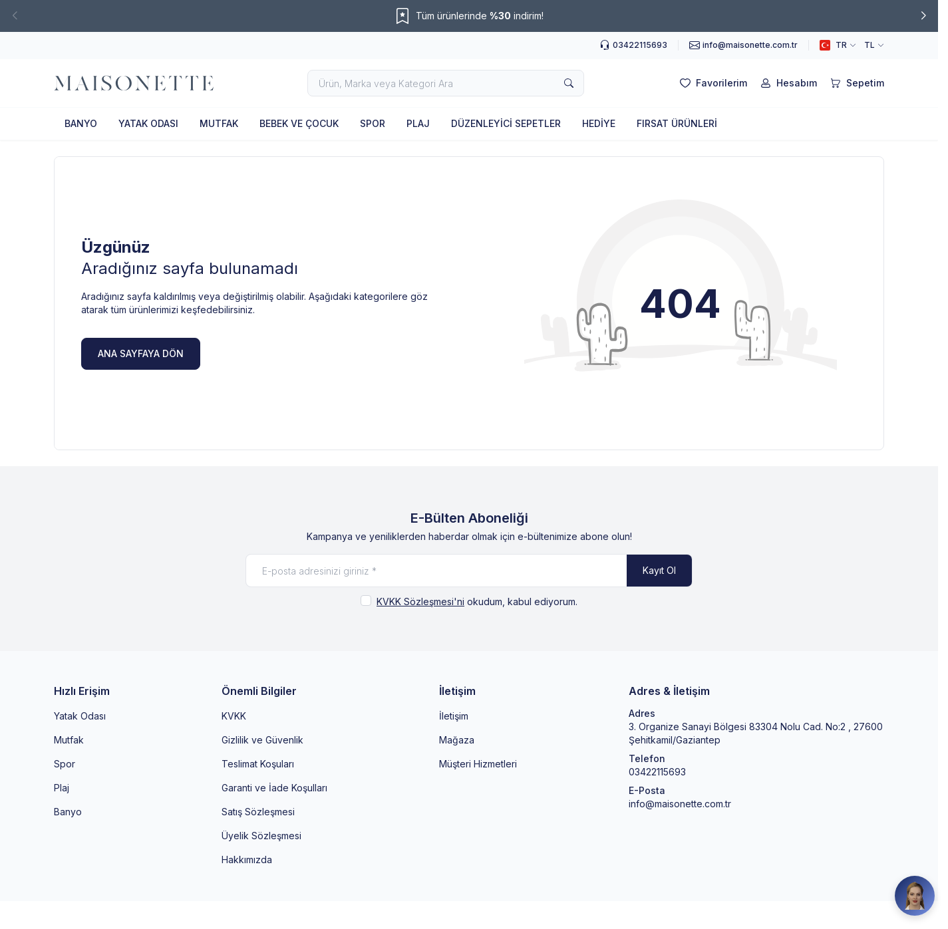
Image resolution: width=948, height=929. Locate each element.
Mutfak (69, 739)
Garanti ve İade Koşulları (274, 787)
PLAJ (418, 123)
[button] (15, 16)
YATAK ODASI (148, 123)
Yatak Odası (80, 716)
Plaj (61, 787)
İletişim (453, 716)
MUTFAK (219, 123)
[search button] (568, 83)
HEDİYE (598, 123)
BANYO (81, 123)
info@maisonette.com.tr (680, 803)
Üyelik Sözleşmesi (261, 835)
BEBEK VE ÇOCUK (299, 123)
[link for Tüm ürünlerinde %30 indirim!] (469, 16)
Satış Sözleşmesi (258, 811)
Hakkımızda (247, 859)
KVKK (234, 716)
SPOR (372, 123)
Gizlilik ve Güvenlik (262, 739)
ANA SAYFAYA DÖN (141, 353)
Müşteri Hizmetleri (478, 763)
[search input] (445, 83)
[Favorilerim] (712, 83)
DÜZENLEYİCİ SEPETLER (506, 123)
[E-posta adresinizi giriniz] (469, 571)
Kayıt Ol (659, 570)
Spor (64, 763)
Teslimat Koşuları (258, 763)
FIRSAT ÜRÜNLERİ (677, 123)
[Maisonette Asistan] (915, 896)
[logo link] (134, 83)
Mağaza (456, 739)
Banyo (68, 811)
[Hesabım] (787, 83)
